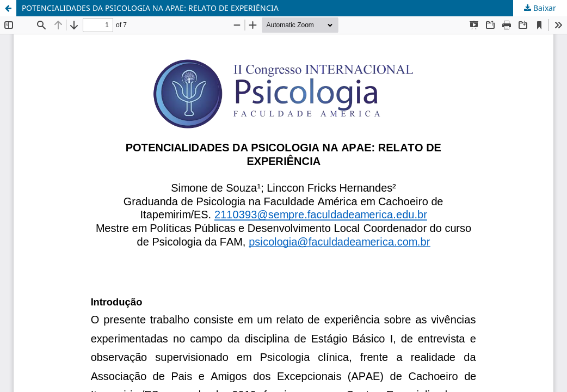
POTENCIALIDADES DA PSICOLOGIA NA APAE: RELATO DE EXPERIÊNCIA (150, 8)
